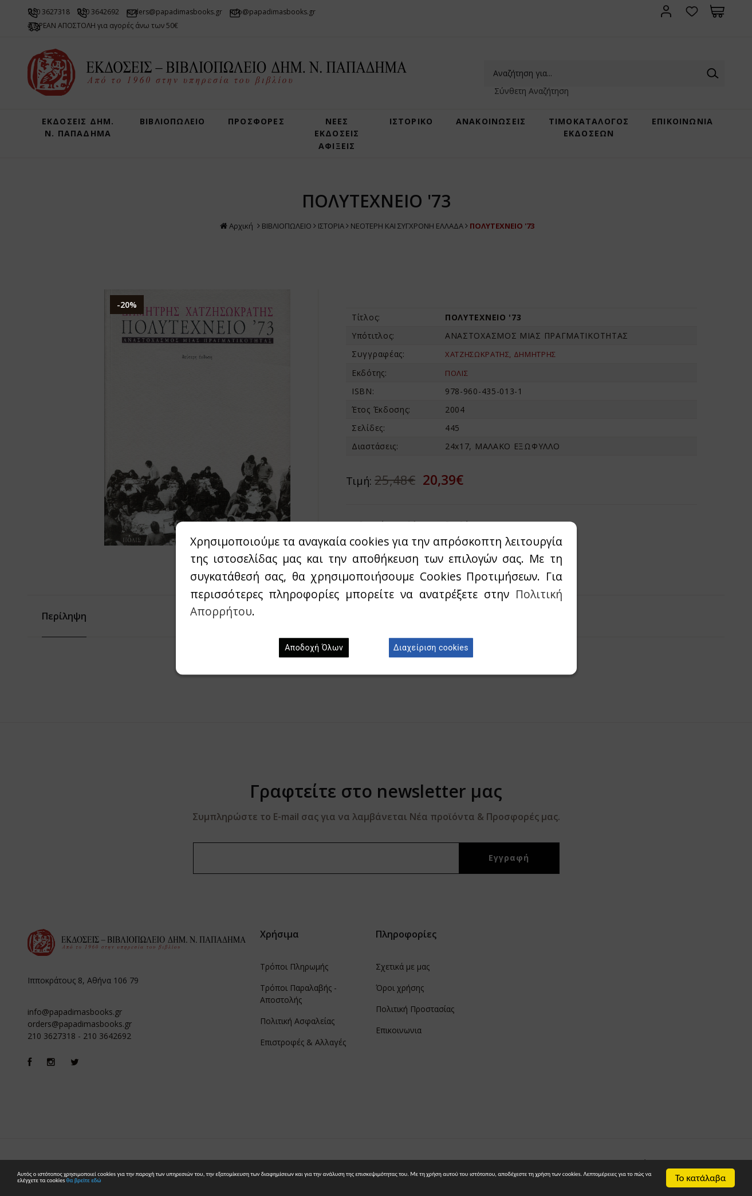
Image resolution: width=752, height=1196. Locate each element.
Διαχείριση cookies (431, 647)
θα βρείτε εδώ (519, 1184)
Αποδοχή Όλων (314, 647)
